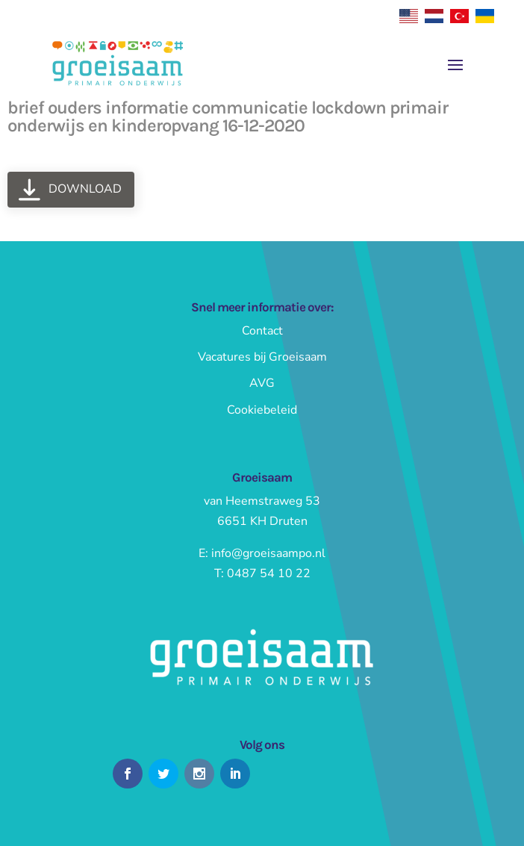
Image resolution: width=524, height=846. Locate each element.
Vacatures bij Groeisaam (262, 357)
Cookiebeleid (262, 410)
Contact (262, 331)
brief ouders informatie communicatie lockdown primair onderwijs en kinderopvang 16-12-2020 (227, 116)
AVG (262, 383)
